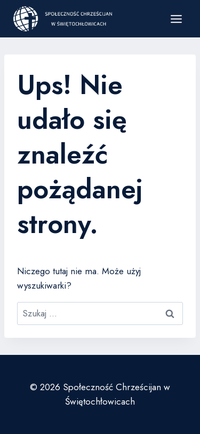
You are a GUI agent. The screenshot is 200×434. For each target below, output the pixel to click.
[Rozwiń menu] (176, 18)
